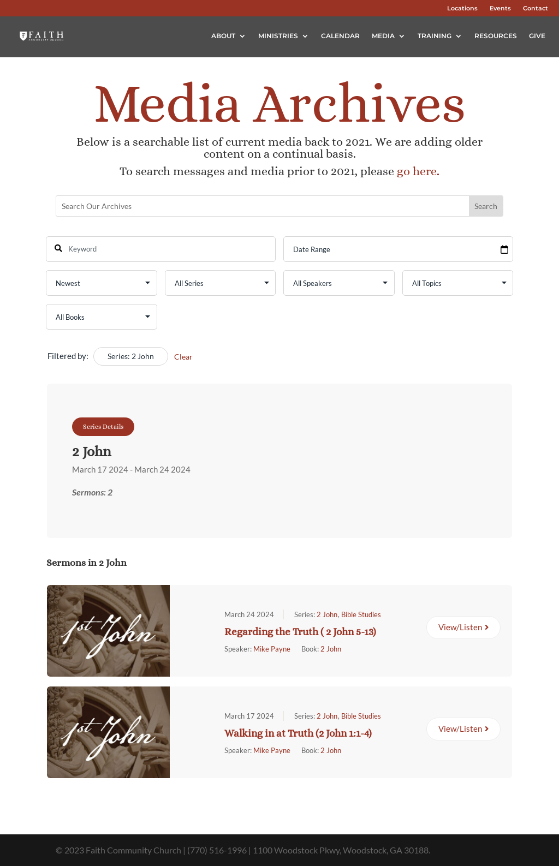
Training (434, 36)
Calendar (340, 36)
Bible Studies (361, 614)
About (223, 36)
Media (383, 36)
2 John (327, 614)
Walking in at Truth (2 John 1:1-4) (298, 732)
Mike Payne (271, 648)
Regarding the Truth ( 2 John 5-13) (300, 631)
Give (537, 36)
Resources (495, 36)
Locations (462, 8)
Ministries (278, 36)
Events (500, 8)
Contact (535, 8)
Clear (183, 356)
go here (417, 171)
